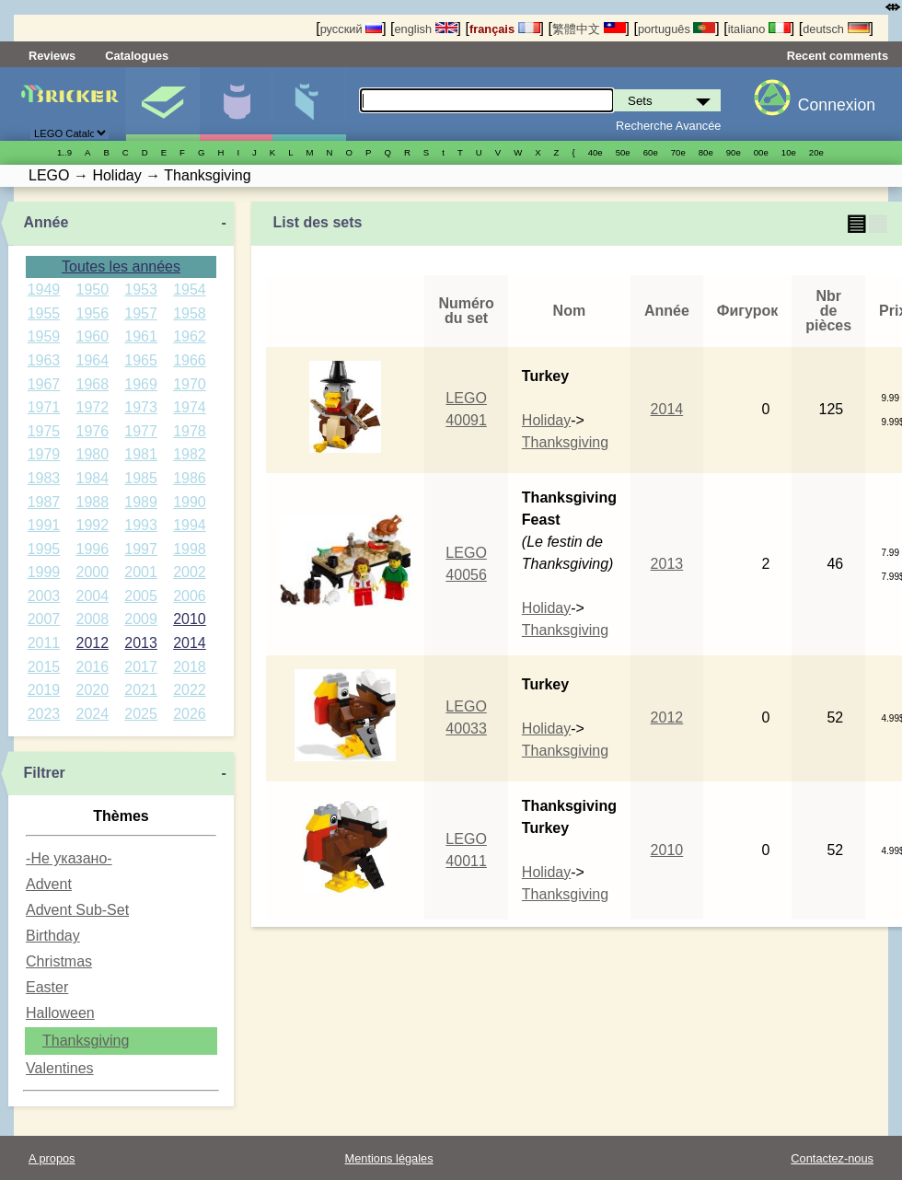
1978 (189, 431)
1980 (92, 454)
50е (623, 152)
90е (733, 152)
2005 (140, 596)
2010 (189, 619)
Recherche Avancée (668, 126)
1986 (189, 478)
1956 (92, 313)
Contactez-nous (832, 1158)
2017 (140, 667)
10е (788, 152)
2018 (189, 667)
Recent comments (837, 56)
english (425, 29)
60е (650, 152)
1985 (140, 478)
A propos (52, 1158)
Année (45, 222)
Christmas (59, 961)
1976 (92, 431)
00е (761, 152)
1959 (44, 336)
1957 (140, 313)
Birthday (53, 935)
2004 (92, 596)
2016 (92, 667)
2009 (140, 619)
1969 (140, 384)
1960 (92, 336)
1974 (189, 407)
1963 (44, 360)
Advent (49, 884)
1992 (92, 525)
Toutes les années (121, 266)
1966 (189, 360)
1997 (140, 549)
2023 (44, 714)
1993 (140, 525)
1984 (92, 478)
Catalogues (136, 56)
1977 (140, 431)
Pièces (308, 104)
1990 (189, 502)
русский (351, 29)
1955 (44, 313)
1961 (140, 336)
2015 (44, 667)
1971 (44, 407)
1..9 (64, 152)
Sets (162, 104)
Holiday (546, 420)
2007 (44, 619)
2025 (140, 714)
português (676, 29)
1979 (44, 454)
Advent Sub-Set (77, 910)
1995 (44, 549)
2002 (189, 572)
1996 (92, 549)
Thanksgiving (85, 1040)
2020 (92, 690)
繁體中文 (589, 29)
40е (595, 152)
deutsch (836, 29)
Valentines (60, 1068)
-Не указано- (69, 858)
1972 (92, 407)
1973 (140, 407)
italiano (759, 29)
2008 (92, 619)
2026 (189, 714)
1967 (44, 384)
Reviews (52, 56)
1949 (44, 289)
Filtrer (43, 773)
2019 (44, 690)
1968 (92, 384)
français (504, 29)
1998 (189, 549)
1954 (189, 289)
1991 (44, 525)
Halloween (60, 1013)
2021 (140, 690)
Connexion (836, 105)
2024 (92, 714)
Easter (47, 987)
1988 (92, 502)
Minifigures (236, 104)
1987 (44, 502)
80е (706, 152)
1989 (140, 502)
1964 (92, 360)
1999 (44, 572)
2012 (92, 643)
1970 (189, 384)
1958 (189, 313)
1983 (44, 478)
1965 (140, 360)
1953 (140, 289)
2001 (140, 572)
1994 (189, 525)
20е (816, 152)
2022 (189, 690)
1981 (140, 454)
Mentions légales (389, 1158)
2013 (140, 643)
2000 (92, 572)
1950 (92, 289)
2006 (189, 596)
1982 (189, 454)
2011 (44, 643)
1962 (189, 336)
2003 (44, 596)
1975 (44, 431)
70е (678, 152)
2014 (189, 643)
